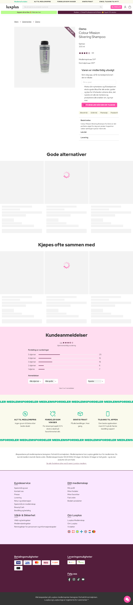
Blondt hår (84, 113)
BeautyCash (19, 507)
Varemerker (27, 21)
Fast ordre (71, 497)
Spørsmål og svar (21, 488)
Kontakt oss (19, 491)
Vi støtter (71, 527)
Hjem (16, 21)
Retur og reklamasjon (22, 501)
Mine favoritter (73, 494)
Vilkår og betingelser (22, 520)
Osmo (37, 21)
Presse (17, 494)
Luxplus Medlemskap (75, 520)
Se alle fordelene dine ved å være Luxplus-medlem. (66, 463)
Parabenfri (114, 113)
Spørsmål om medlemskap (24, 504)
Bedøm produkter (74, 501)
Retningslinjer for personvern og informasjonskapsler (35, 527)
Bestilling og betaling (22, 510)
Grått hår (94, 113)
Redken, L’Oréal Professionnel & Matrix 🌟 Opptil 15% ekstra (95, 12)
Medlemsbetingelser (22, 523)
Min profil (71, 488)
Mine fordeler (72, 491)
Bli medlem (116, 7)
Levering (17, 497)
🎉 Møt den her (29, 12)
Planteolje (104, 113)
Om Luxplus (72, 523)
